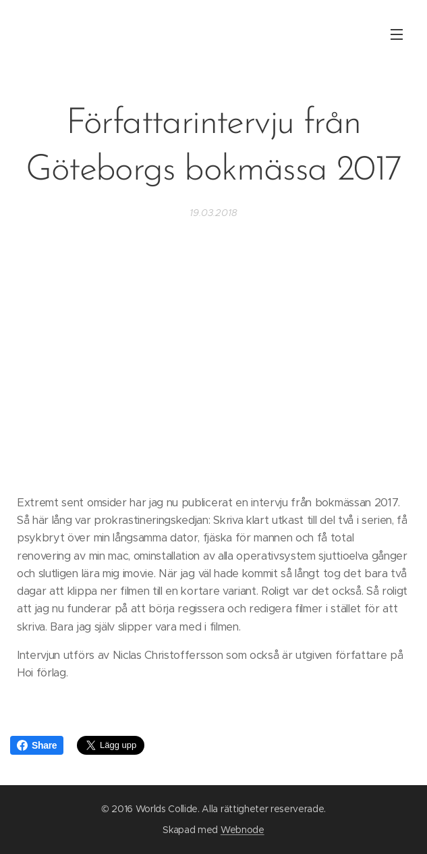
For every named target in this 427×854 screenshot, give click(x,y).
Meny (397, 34)
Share (37, 745)
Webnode (242, 830)
